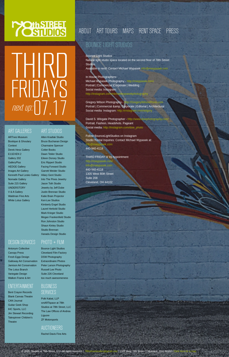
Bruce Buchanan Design (54, 141)
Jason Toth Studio (51, 183)
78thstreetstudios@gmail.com (101, 351)
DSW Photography (51, 256)
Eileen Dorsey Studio (52, 158)
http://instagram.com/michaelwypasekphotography (117, 93)
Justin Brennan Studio (53, 191)
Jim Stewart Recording (20, 313)
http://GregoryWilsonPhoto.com (143, 102)
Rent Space (150, 31)
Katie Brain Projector (52, 196)
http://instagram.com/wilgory (134, 110)
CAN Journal (15, 300)
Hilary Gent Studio (51, 175)
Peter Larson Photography (55, 265)
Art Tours (107, 31)
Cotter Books (48, 149)
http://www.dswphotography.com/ (148, 119)
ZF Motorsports (49, 319)
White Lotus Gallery (19, 200)
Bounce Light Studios (53, 248)
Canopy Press (16, 252)
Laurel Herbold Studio (53, 208)
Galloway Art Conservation (23, 261)
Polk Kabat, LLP (50, 298)
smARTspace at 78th (52, 302)
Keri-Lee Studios (50, 200)
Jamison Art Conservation (22, 265)
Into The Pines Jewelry (53, 179)
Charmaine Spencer (52, 145)
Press (172, 31)
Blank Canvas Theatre (20, 296)
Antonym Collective (18, 248)
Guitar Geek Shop (18, 304)
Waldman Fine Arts (18, 196)
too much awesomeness (54, 278)
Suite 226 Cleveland (52, 273)
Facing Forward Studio (53, 166)
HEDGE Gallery (17, 166)
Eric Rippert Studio (51, 162)
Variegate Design (17, 273)
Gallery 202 (14, 158)
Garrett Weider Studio (53, 170)
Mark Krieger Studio (52, 212)
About (85, 31)
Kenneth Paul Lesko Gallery (23, 175)
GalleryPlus (14, 162)
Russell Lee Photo (51, 269)
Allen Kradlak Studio (52, 137)
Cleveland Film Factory (54, 252)
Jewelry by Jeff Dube (52, 187)
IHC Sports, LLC (17, 309)
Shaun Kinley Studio (52, 225)
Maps (128, 31)
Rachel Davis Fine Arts (53, 333)
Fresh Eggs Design (18, 256)
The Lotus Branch (18, 269)
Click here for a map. (185, 351)
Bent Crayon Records (20, 292)
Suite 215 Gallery (17, 183)
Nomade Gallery (17, 179)
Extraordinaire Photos (53, 261)
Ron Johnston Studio (52, 221)
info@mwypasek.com (154, 68)
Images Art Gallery (18, 170)
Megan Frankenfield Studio (56, 217)
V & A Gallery (15, 191)
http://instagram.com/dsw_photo (123, 127)
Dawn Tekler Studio (52, 154)
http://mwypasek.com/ (140, 81)
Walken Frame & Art (19, 278)
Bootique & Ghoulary (19, 141)
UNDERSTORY (16, 187)
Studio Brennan (49, 229)
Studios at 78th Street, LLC (56, 307)
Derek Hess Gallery (19, 149)
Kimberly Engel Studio (53, 204)
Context (12, 145)
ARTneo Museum (18, 137)
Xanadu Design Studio (53, 234)
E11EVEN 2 (14, 154)
